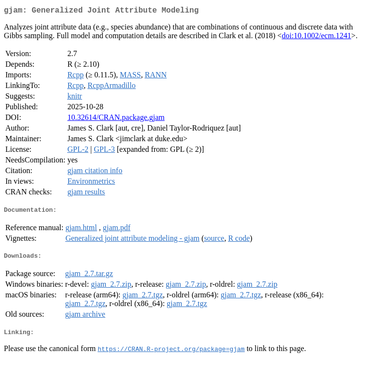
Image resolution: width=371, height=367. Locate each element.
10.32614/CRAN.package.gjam (115, 119)
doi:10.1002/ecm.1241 (316, 37)
